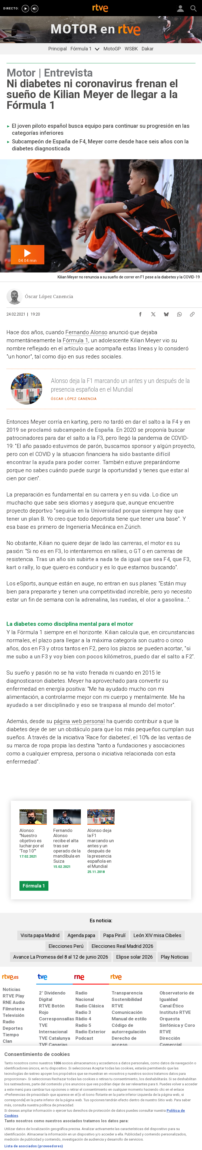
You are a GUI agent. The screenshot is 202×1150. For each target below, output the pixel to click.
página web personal (79, 721)
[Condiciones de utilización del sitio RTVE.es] (8, 1105)
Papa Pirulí (114, 935)
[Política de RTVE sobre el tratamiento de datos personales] (32, 1105)
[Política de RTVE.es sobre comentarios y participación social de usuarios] (184, 1105)
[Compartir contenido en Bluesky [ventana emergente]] (166, 313)
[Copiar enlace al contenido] (192, 313)
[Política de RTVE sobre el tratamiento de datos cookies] (61, 1105)
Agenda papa (81, 935)
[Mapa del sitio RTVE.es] (140, 1105)
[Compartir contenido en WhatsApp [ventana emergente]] (179, 313)
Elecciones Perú (66, 946)
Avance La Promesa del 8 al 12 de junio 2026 (60, 957)
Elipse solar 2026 (134, 957)
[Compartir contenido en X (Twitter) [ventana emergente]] (153, 313)
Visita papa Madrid (40, 935)
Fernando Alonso (86, 332)
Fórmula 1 (75, 340)
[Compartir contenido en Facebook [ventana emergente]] (140, 313)
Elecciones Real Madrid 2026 (122, 946)
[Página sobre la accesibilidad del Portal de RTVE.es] (118, 1103)
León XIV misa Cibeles (157, 935)
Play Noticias (175, 957)
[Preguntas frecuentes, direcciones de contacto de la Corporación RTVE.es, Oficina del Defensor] (157, 1103)
